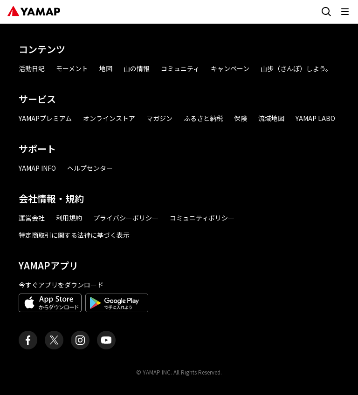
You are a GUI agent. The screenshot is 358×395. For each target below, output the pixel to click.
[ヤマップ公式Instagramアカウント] (80, 340)
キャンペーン (230, 68)
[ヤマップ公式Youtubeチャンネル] (106, 340)
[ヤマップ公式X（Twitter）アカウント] (54, 340)
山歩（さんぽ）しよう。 (296, 68)
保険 (240, 118)
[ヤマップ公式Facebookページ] (28, 340)
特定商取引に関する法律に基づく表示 (74, 235)
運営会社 (32, 217)
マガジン (159, 118)
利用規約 (69, 217)
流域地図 (271, 118)
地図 (105, 68)
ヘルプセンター (90, 168)
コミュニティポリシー (202, 217)
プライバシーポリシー (125, 217)
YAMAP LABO (315, 118)
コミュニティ (180, 68)
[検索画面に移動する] (326, 11)
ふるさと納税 (203, 118)
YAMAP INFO (37, 168)
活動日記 (32, 68)
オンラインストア (109, 118)
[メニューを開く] (345, 11)
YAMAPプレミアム (45, 118)
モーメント (72, 68)
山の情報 (137, 68)
